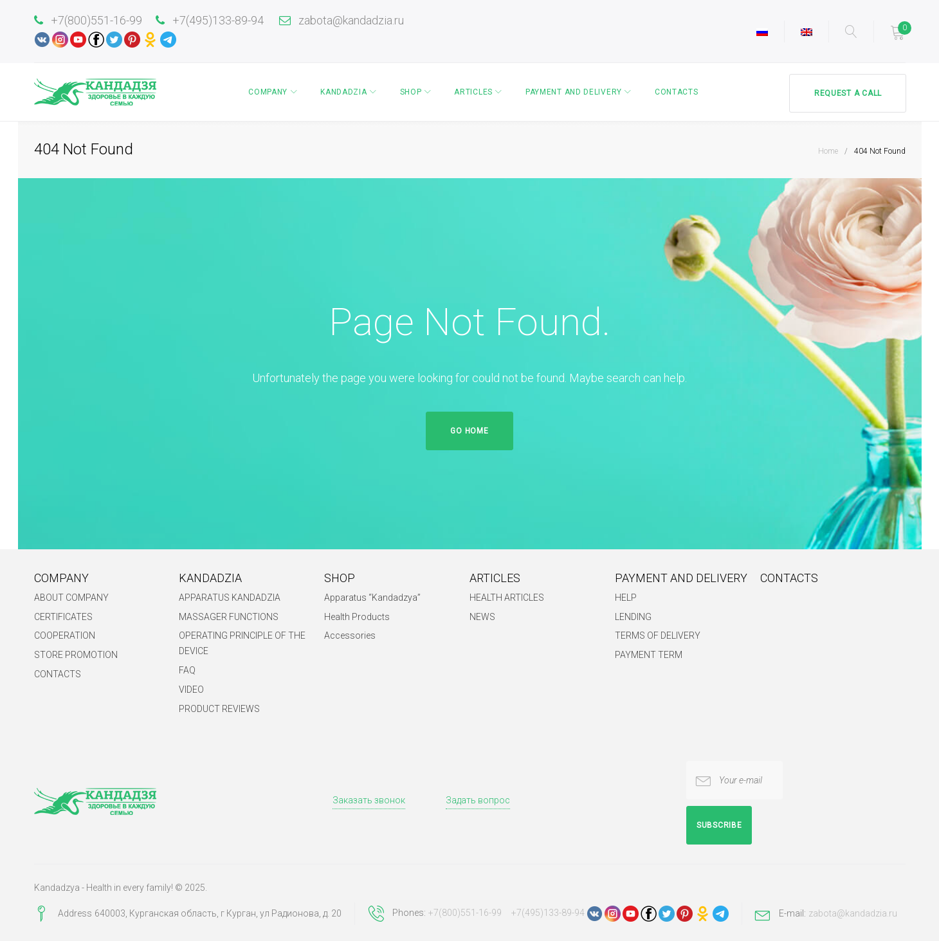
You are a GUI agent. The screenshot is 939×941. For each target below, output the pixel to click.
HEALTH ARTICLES (507, 597)
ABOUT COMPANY (71, 597)
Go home (469, 430)
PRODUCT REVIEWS (219, 709)
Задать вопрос (478, 800)
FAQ (187, 670)
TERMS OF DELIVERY (657, 635)
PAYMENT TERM (648, 655)
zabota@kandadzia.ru (341, 20)
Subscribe (719, 825)
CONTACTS (675, 91)
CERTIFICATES (63, 616)
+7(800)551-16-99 (88, 20)
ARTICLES (472, 91)
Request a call (846, 91)
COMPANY (266, 91)
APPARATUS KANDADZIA (229, 597)
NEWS (482, 616)
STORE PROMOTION (76, 655)
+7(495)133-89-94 (210, 20)
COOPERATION (64, 635)
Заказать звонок (369, 800)
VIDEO (191, 689)
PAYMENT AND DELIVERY (572, 91)
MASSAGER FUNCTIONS (228, 616)
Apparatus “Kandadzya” (372, 597)
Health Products (357, 616)
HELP (626, 597)
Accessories (350, 635)
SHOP (410, 91)
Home (828, 150)
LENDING (633, 616)
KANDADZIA (342, 91)
